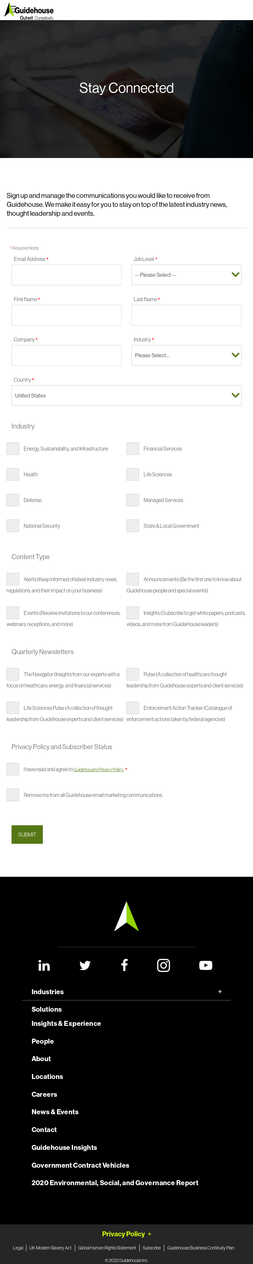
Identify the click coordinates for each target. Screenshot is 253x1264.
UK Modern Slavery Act (50, 1248)
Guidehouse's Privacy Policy (98, 770)
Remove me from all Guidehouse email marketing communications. (93, 795)
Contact (44, 1130)
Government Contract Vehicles (80, 1165)
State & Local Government (171, 525)
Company (26, 339)
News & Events (55, 1112)
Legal (18, 1248)
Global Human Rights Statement (107, 1248)
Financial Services (163, 448)
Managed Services (163, 500)
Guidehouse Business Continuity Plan (200, 1248)
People (43, 1041)
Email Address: (31, 259)
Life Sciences (158, 474)
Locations (47, 1077)
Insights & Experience (66, 1023)
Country (24, 379)
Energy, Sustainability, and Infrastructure (66, 448)
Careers (44, 1094)
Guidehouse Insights (64, 1148)
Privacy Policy (123, 1233)
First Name (27, 299)
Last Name (147, 299)
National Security (42, 525)
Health (31, 474)
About (41, 1059)
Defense (33, 500)
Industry (144, 339)
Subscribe (152, 1248)
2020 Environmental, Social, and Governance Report (115, 1183)
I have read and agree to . (75, 769)
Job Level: (145, 259)
